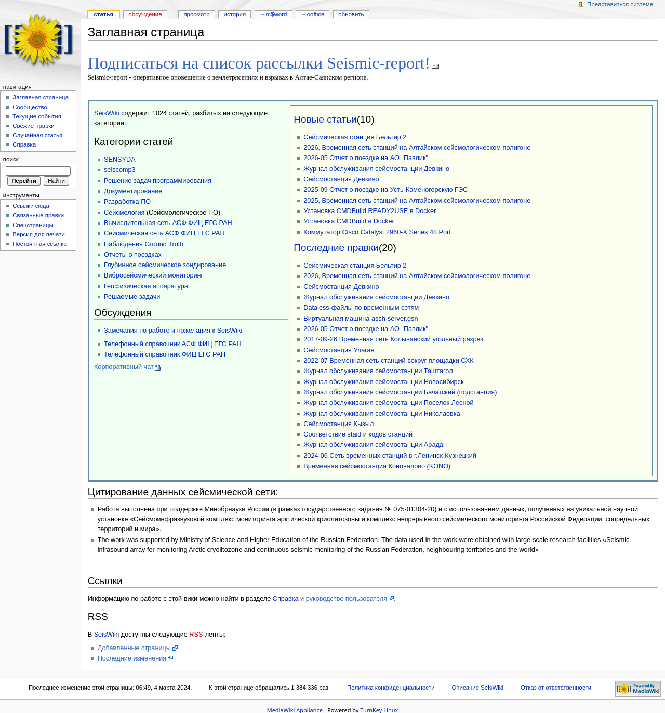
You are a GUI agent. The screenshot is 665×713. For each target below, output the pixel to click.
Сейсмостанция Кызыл (338, 423)
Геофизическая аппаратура (146, 285)
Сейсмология (124, 211)
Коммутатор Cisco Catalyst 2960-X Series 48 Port (377, 231)
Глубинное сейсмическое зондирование (165, 264)
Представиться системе (620, 4)
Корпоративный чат (124, 365)
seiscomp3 (120, 169)
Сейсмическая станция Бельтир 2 (354, 136)
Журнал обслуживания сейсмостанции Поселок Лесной (388, 401)
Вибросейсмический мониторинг (153, 274)
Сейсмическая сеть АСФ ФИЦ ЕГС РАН (164, 232)
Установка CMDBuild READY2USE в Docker (369, 210)
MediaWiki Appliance (295, 709)
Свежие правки (33, 126)
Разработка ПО (127, 200)
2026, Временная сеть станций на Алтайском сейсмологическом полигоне (416, 146)
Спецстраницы (33, 225)
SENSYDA (120, 158)
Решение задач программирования (157, 179)
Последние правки (336, 246)
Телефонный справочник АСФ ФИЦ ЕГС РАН (173, 343)
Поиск (11, 159)
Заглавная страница (40, 97)
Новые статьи (325, 118)
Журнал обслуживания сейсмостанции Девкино (376, 167)
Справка (286, 597)
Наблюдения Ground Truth (143, 243)
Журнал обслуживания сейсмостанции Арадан (375, 443)
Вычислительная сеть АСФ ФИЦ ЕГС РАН (168, 222)
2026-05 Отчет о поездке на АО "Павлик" (365, 157)
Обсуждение (145, 14)
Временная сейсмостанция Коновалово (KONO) (376, 465)
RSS (196, 633)
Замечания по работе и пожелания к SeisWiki (173, 329)
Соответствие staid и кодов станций (358, 433)
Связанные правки (38, 215)
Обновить (351, 14)
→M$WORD (273, 14)
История (235, 14)
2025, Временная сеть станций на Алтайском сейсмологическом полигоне (416, 199)
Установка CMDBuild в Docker (348, 220)
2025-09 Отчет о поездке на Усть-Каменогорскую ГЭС (385, 188)
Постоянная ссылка (39, 244)
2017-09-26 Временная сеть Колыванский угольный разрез (393, 338)
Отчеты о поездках (133, 253)
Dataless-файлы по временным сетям (361, 306)
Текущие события (36, 116)
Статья (103, 14)
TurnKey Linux (379, 709)
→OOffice (312, 14)
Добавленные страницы (134, 647)
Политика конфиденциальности (391, 686)
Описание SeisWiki (477, 686)
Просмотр (196, 14)
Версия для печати (38, 234)
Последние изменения (132, 657)
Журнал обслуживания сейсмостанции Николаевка (381, 412)
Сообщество (29, 107)
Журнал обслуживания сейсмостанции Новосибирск (383, 381)
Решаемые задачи (132, 295)
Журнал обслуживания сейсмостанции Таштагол (378, 370)
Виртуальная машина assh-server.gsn (360, 317)
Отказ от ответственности (556, 686)
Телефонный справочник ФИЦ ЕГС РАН (164, 353)
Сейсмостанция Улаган (338, 349)
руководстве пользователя (346, 597)
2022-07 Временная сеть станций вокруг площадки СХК (388, 359)
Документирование (133, 190)
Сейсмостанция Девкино (341, 178)
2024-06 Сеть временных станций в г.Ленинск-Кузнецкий (389, 454)
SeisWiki (106, 112)
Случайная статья (37, 135)
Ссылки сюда (30, 206)
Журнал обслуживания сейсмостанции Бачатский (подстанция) (400, 391)
